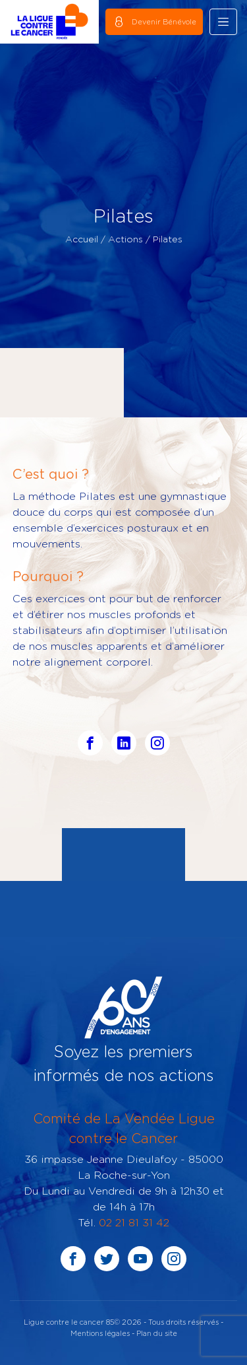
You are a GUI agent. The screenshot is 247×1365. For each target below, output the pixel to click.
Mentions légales (100, 1333)
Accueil (81, 238)
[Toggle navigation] (223, 22)
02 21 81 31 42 (134, 1222)
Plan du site (156, 1333)
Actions (125, 238)
